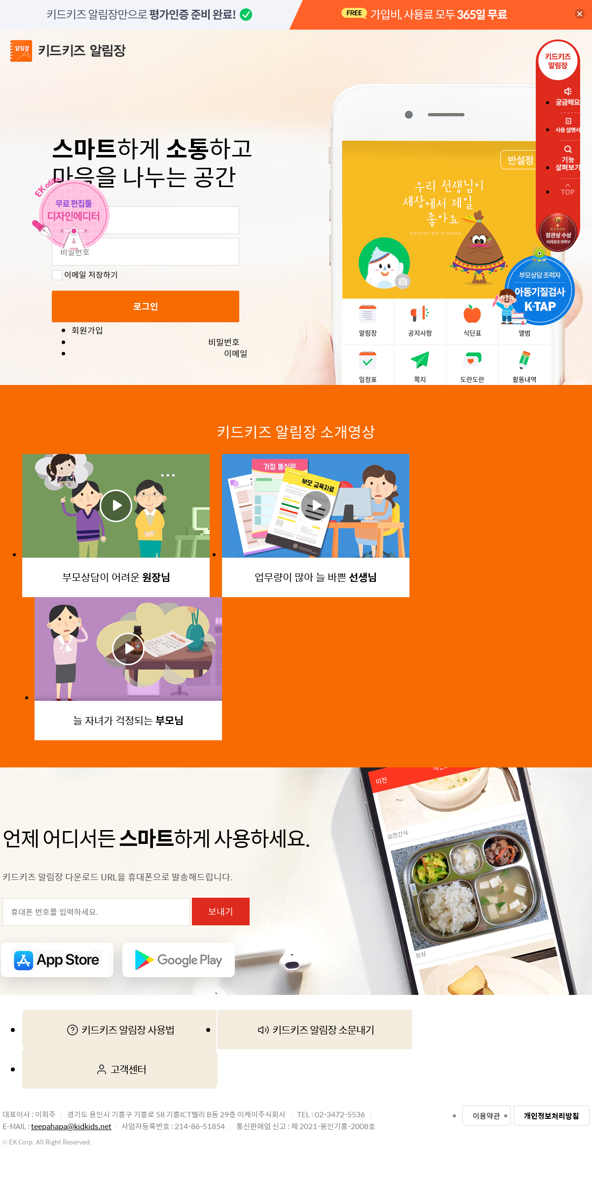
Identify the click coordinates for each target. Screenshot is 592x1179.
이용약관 (486, 1115)
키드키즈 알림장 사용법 (119, 1029)
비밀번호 (224, 342)
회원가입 (87, 331)
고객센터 (120, 1069)
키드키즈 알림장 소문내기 (315, 1029)
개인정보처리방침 (551, 1115)
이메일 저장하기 (85, 274)
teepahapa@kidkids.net (71, 1126)
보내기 (220, 911)
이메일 (236, 354)
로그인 (145, 306)
